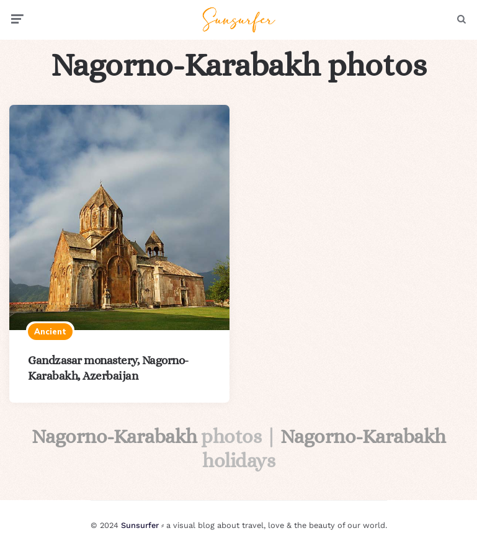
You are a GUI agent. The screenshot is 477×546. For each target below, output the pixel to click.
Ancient (50, 331)
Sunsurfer (140, 525)
